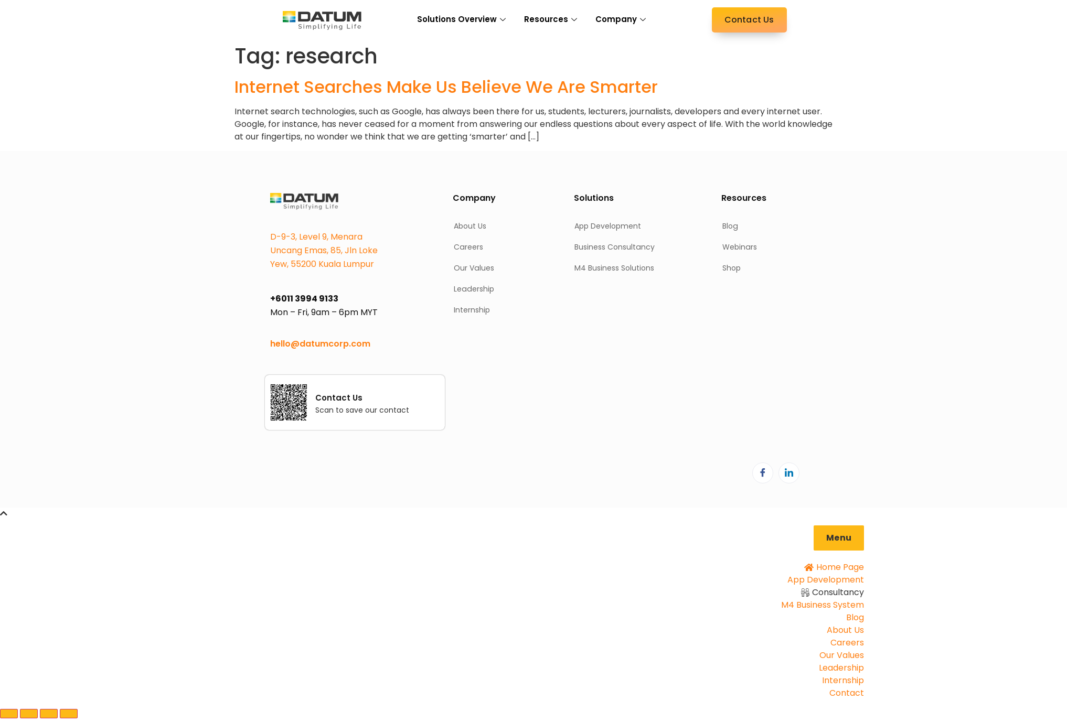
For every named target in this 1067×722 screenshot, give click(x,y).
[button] (839, 538)
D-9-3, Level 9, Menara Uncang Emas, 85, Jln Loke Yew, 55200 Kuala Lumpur (324, 250)
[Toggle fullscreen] (29, 713)
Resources (552, 19)
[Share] (49, 713)
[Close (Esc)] (69, 713)
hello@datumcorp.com (320, 344)
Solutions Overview (462, 19)
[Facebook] (762, 472)
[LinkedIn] (788, 472)
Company (621, 19)
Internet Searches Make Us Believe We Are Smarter (446, 87)
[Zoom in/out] (9, 713)
